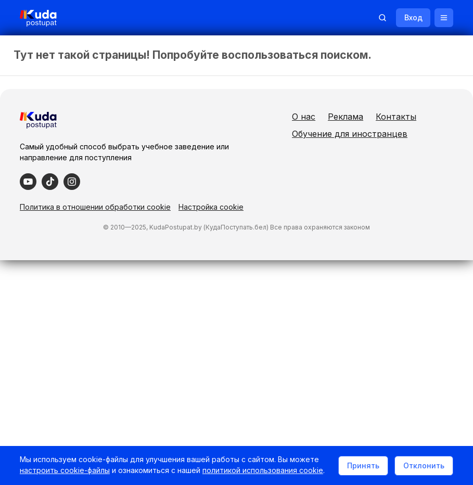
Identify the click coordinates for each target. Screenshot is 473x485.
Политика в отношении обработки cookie (96, 222)
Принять (362, 460)
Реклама (383, 116)
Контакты (350, 134)
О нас (341, 116)
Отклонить (422, 460)
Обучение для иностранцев (387, 151)
